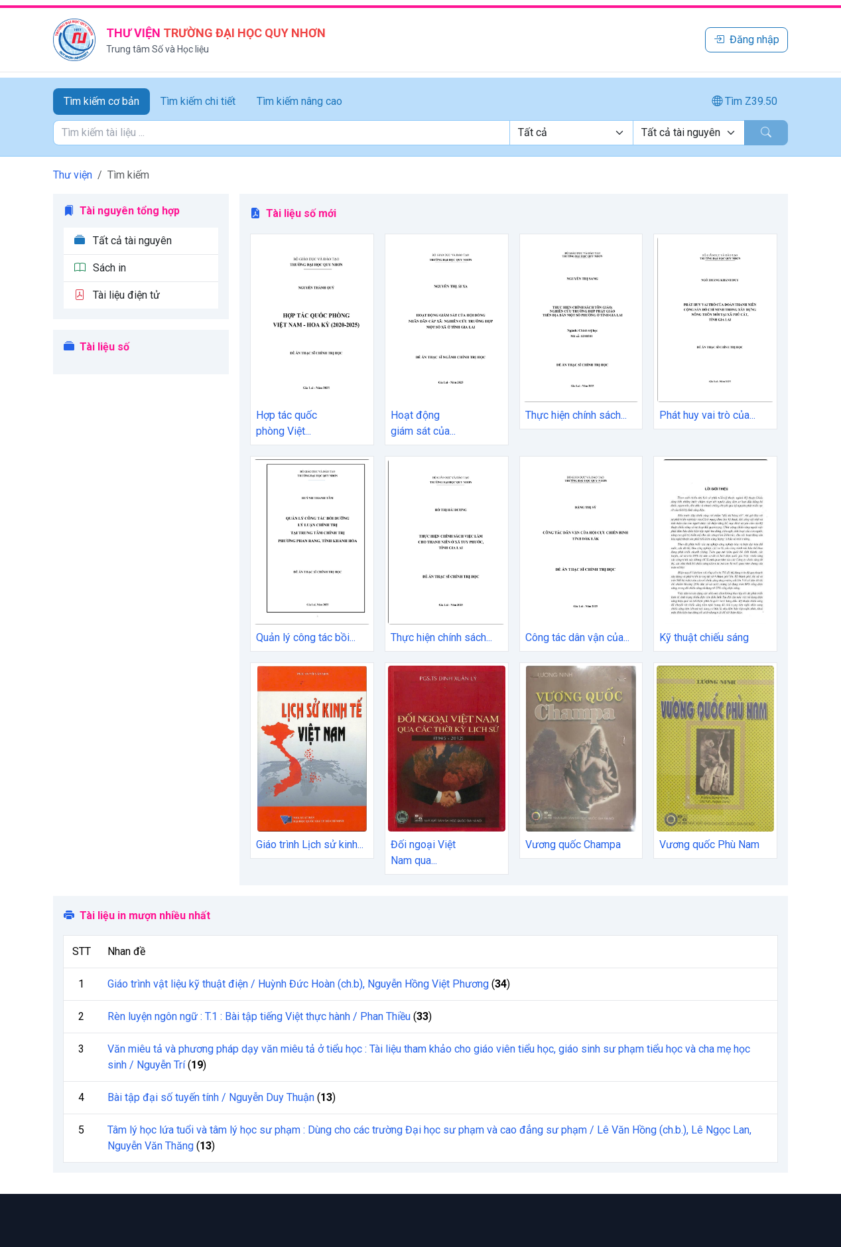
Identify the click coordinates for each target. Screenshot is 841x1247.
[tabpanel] (420, 132)
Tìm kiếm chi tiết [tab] (198, 101)
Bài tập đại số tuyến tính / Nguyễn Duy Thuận (210, 1097)
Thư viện (72, 175)
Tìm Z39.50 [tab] (744, 101)
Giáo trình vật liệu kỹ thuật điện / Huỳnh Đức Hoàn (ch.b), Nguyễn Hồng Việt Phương (298, 984)
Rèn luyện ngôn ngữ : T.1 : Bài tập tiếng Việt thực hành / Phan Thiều (259, 1016)
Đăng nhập (746, 39)
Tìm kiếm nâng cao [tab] (299, 101)
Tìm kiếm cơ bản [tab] (101, 101)
